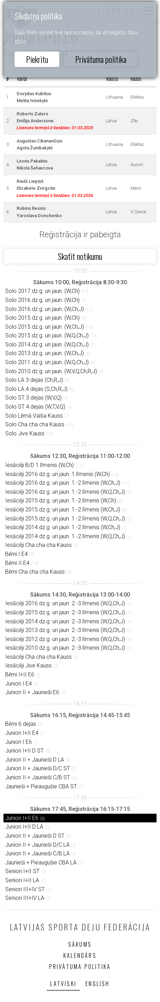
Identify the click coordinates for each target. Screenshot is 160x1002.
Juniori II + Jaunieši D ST (34, 835)
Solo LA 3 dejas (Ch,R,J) (34, 380)
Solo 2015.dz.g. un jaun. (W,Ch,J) (44, 326)
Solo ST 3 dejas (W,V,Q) (33, 397)
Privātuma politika (100, 59)
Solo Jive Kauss (24, 433)
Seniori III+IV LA (24, 898)
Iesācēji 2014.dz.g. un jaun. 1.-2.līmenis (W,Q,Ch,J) (65, 536)
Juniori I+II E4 (21, 733)
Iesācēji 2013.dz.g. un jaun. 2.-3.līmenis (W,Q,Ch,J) (65, 630)
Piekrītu (37, 59)
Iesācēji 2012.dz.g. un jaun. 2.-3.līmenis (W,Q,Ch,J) (65, 639)
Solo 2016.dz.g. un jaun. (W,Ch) (42, 300)
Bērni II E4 (17, 563)
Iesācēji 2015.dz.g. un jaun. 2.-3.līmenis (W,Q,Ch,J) (65, 612)
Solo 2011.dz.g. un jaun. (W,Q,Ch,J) (47, 362)
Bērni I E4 (16, 554)
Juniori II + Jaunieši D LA (34, 759)
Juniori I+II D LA (24, 826)
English (97, 983)
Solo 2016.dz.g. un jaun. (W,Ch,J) (44, 309)
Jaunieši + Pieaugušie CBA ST (41, 786)
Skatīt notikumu (80, 256)
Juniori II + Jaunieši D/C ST (37, 768)
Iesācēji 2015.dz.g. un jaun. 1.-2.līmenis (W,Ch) (60, 500)
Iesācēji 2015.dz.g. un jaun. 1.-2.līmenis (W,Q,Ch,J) (65, 518)
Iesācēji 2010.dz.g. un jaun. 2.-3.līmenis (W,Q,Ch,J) (65, 647)
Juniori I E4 (18, 683)
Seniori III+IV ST (25, 889)
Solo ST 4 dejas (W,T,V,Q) (35, 406)
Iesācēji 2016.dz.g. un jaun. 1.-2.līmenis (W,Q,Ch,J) (65, 491)
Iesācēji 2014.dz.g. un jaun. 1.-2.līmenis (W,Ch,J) (62, 527)
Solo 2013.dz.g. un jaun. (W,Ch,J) (44, 353)
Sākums (80, 944)
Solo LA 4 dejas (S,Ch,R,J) (36, 389)
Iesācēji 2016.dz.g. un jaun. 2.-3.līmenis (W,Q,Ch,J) (65, 603)
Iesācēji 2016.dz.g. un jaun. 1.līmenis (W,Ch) (57, 474)
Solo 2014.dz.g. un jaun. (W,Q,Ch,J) (47, 344)
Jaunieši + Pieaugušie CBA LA (41, 862)
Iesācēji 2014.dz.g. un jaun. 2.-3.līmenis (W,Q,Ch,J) (65, 621)
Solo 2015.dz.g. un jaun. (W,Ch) (42, 317)
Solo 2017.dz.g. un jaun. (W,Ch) (42, 291)
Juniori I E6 (18, 742)
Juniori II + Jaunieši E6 (32, 692)
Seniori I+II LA (22, 880)
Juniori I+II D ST (24, 750)
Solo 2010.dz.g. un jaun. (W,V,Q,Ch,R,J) (51, 371)
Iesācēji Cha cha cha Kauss (38, 545)
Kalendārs (80, 955)
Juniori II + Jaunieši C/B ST (37, 777)
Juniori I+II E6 (21, 818)
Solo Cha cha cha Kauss (34, 424)
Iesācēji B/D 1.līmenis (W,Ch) (39, 465)
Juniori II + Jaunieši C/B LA (37, 853)
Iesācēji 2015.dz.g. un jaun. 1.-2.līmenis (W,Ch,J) (62, 509)
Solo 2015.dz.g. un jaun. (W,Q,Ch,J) (47, 335)
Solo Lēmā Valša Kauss (34, 415)
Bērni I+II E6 (19, 674)
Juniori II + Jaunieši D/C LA (37, 844)
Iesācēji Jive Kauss (28, 665)
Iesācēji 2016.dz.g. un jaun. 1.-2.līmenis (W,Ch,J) (62, 482)
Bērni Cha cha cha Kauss (35, 571)
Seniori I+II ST (22, 871)
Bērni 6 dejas (20, 724)
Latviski (63, 983)
